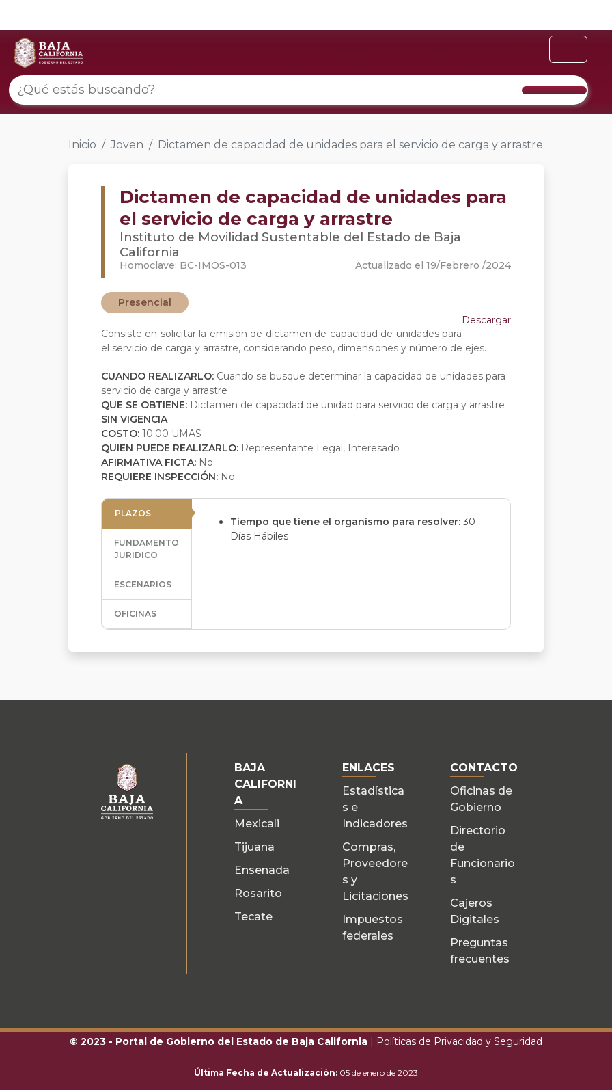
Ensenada (262, 870)
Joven (127, 144)
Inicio (82, 144)
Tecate (253, 916)
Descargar (486, 320)
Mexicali (256, 823)
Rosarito (258, 893)
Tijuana (254, 846)
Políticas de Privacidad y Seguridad (459, 1041)
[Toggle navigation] (568, 49)
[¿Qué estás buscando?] (298, 90)
